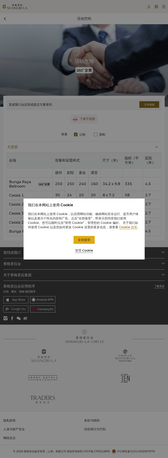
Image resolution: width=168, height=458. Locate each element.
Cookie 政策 (128, 227)
